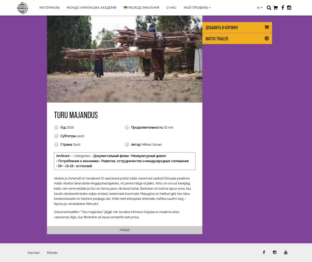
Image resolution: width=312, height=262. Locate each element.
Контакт (34, 253)
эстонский (84, 166)
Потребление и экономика (78, 161)
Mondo (52, 253)
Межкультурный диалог (148, 156)
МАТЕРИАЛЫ (49, 8)
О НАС (171, 8)
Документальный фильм (111, 156)
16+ (60, 166)
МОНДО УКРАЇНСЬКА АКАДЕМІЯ (91, 8)
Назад (125, 230)
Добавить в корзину (222, 27)
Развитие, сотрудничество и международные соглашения (145, 161)
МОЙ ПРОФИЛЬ (196, 8)
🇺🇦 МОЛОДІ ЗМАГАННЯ (141, 8)
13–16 (69, 166)
